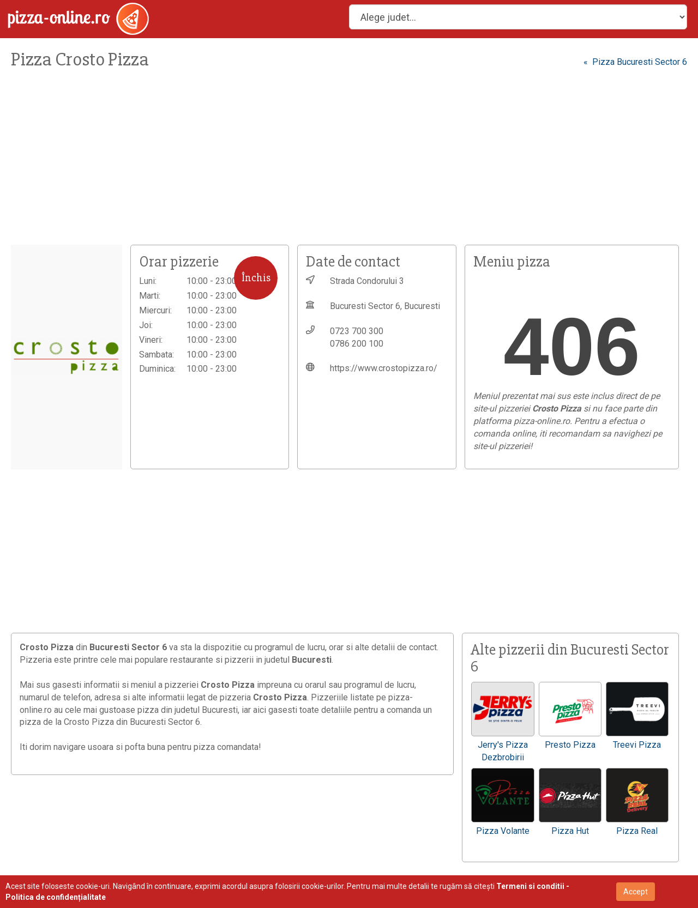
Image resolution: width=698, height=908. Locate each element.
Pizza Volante (502, 831)
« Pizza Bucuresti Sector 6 (635, 62)
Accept (635, 891)
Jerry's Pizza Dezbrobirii (503, 751)
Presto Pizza (570, 745)
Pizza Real (637, 831)
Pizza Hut (570, 831)
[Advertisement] (327, 163)
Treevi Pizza (637, 745)
